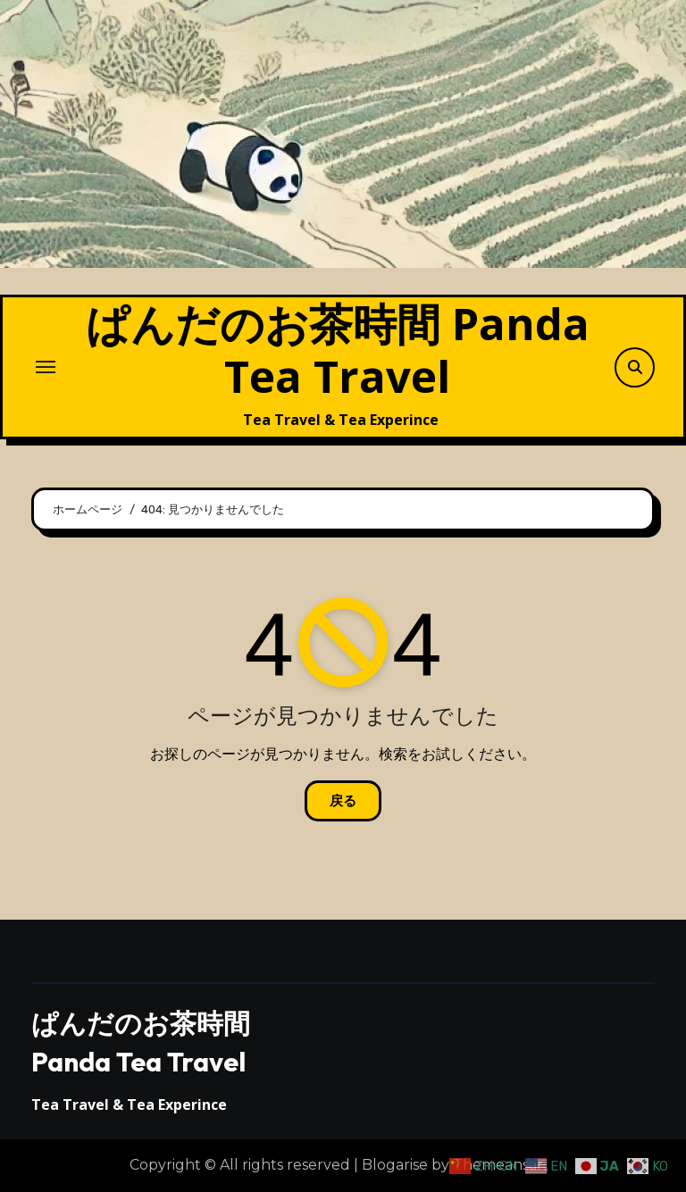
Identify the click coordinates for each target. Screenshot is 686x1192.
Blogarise (395, 1164)
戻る (343, 801)
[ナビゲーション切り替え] (45, 367)
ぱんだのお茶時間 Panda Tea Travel (338, 349)
